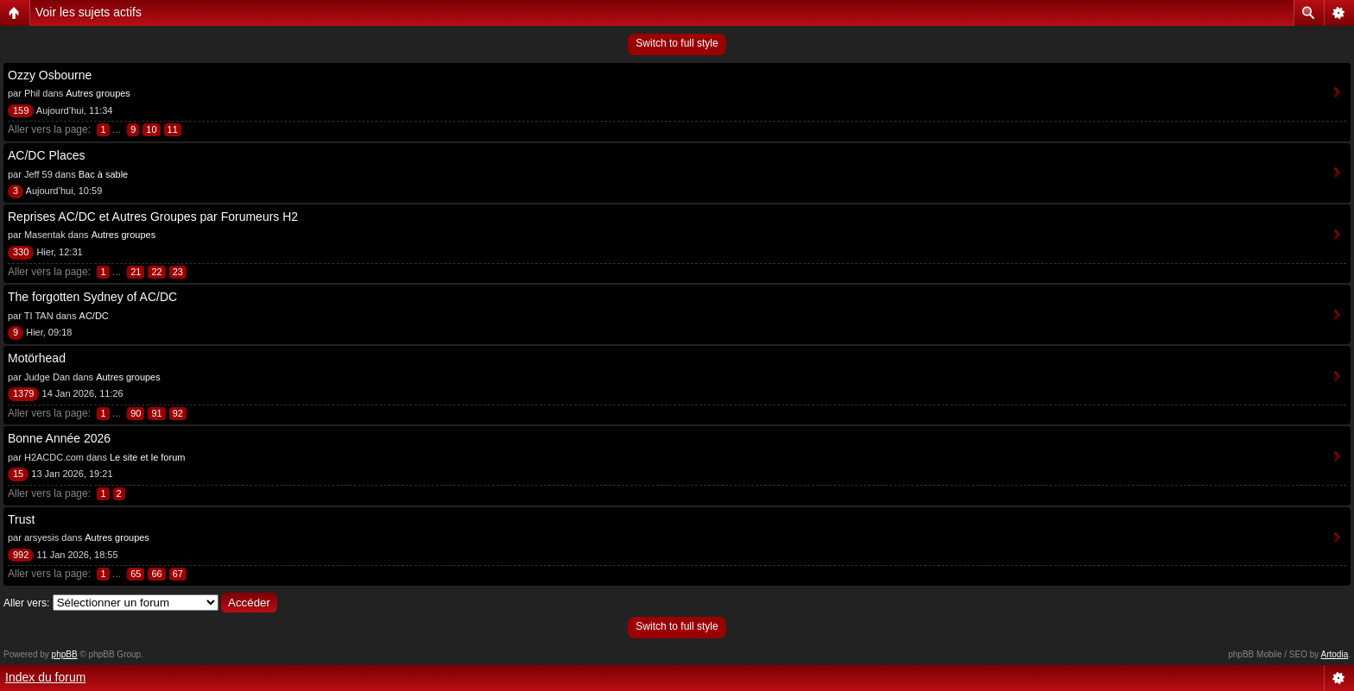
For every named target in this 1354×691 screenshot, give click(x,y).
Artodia (1335, 654)
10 (151, 129)
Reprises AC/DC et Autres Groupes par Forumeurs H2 (153, 216)
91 (156, 413)
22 (156, 272)
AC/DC (94, 316)
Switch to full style (677, 43)
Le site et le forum (147, 457)
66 (156, 574)
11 (173, 129)
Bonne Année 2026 (59, 438)
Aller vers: (26, 603)
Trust (21, 519)
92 (178, 413)
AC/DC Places (46, 155)
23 (178, 272)
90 (135, 413)
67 (178, 574)
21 (135, 272)
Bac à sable (103, 174)
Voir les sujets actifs (88, 12)
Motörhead (37, 358)
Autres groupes (98, 93)
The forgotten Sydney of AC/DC (92, 297)
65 (135, 574)
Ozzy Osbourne (50, 75)
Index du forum (45, 677)
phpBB (65, 654)
